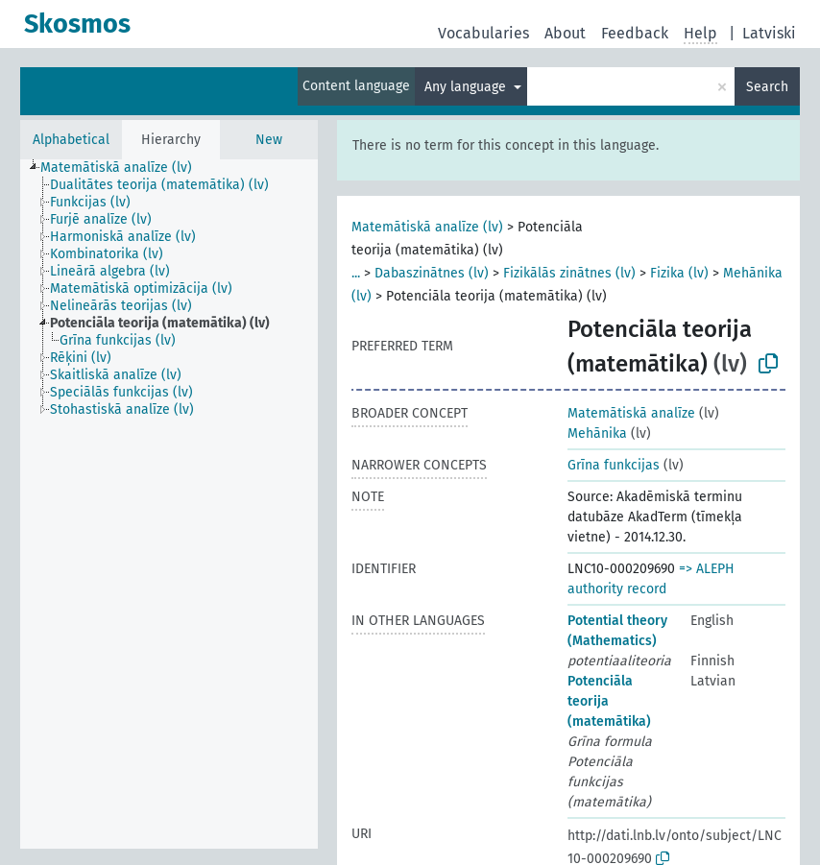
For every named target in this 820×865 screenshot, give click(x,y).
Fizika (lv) (679, 273)
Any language (467, 87)
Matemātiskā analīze (631, 413)
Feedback (634, 33)
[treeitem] (124, 168)
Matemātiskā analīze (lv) (427, 227)
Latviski (769, 33)
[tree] (169, 504)
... (355, 273)
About (565, 33)
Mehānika (597, 433)
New (268, 140)
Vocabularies (483, 33)
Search (767, 87)
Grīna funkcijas (613, 465)
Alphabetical (71, 140)
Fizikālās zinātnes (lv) (569, 273)
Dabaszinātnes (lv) (431, 273)
